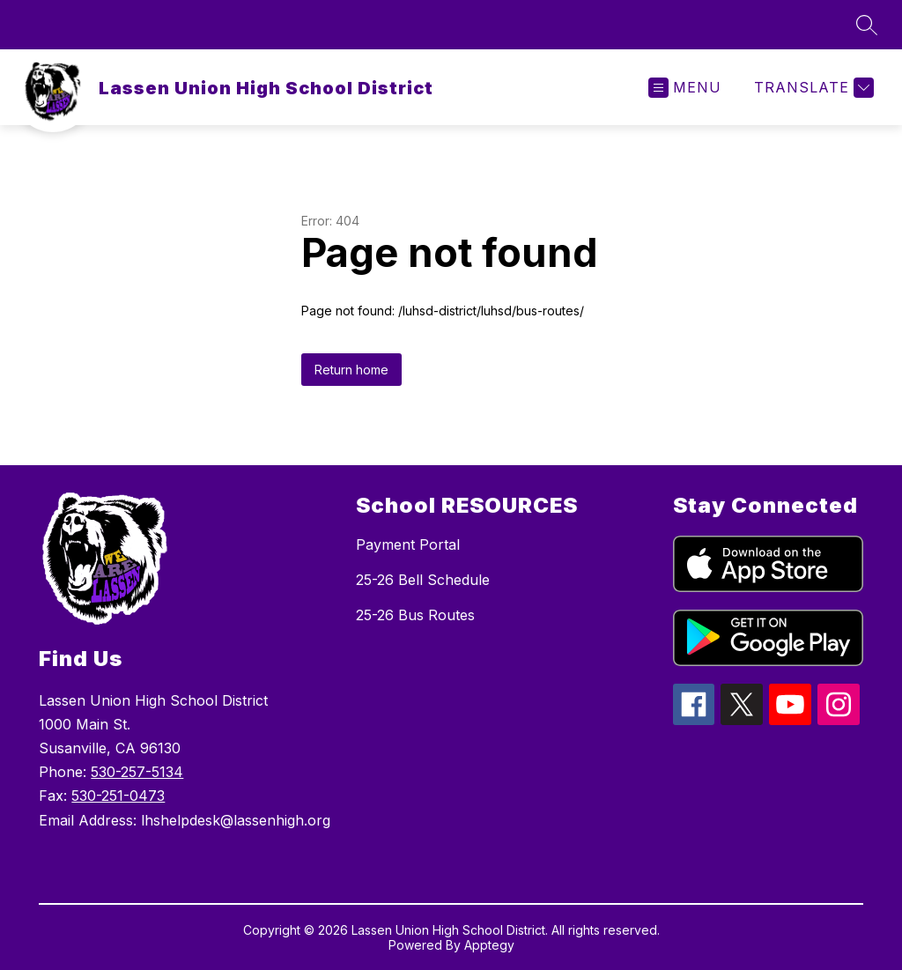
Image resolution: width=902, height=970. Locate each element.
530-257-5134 (137, 772)
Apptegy (489, 944)
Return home (351, 369)
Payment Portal (408, 544)
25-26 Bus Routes (415, 615)
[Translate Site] (812, 88)
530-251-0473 (118, 795)
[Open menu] (684, 88)
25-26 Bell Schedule (423, 580)
